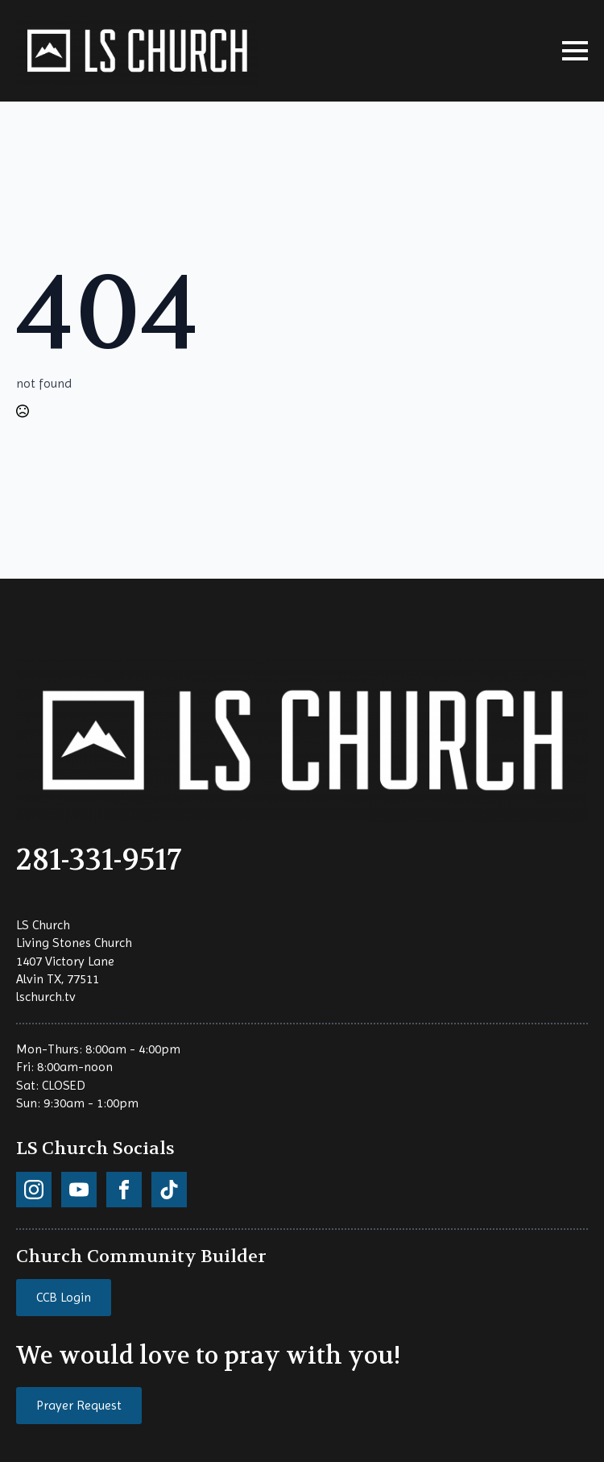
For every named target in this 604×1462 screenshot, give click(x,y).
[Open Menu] (575, 51)
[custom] (34, 1189)
